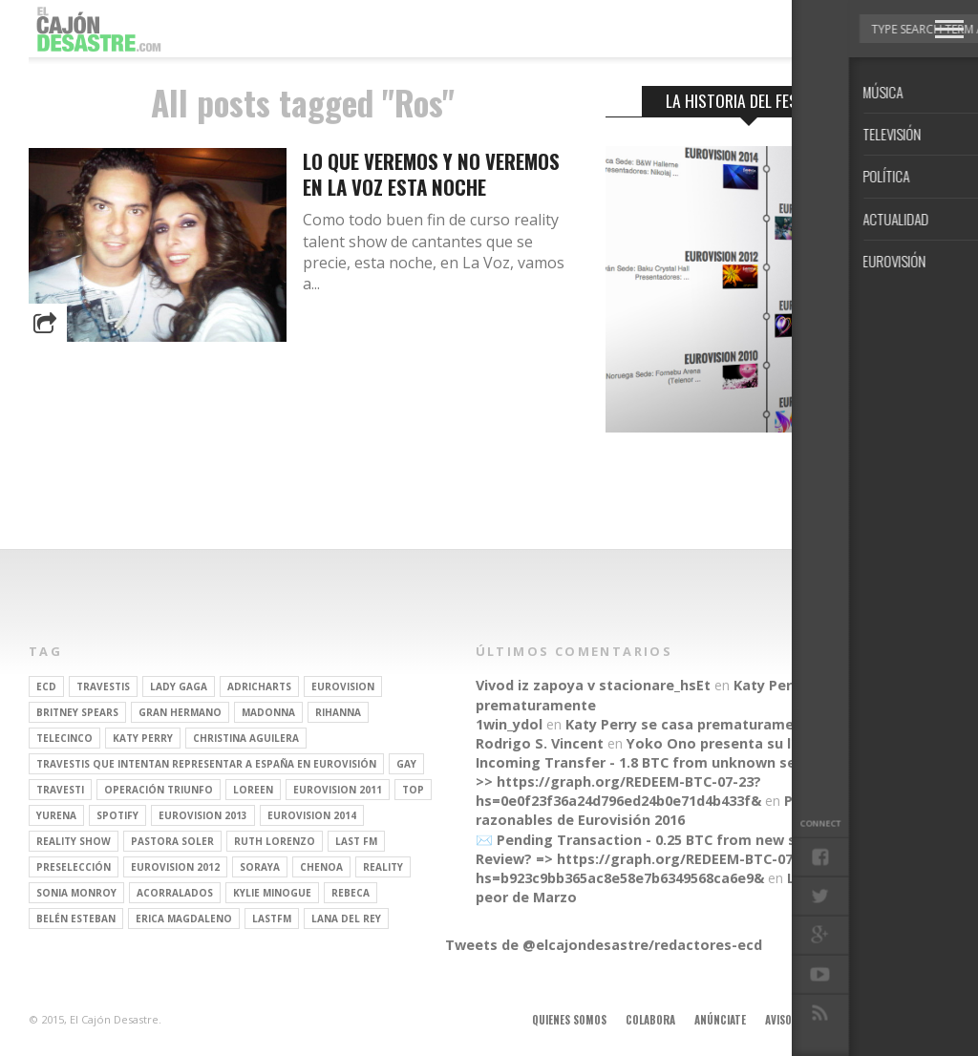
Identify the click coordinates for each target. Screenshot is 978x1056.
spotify (117, 815)
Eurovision (342, 686)
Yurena (56, 815)
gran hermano (180, 712)
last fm (356, 841)
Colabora (650, 1019)
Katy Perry (143, 738)
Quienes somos (569, 1019)
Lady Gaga (178, 686)
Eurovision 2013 (203, 815)
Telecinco (64, 738)
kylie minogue (272, 892)
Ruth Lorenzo (274, 841)
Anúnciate (720, 1019)
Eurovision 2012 (175, 867)
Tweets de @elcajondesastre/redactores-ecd (603, 945)
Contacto (866, 1019)
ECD (46, 686)
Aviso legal (793, 1019)
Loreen (253, 789)
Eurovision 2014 (311, 815)
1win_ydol (509, 724)
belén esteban (76, 918)
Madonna (268, 712)
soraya (260, 867)
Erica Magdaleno (184, 918)
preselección (73, 867)
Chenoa (321, 867)
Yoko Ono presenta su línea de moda (756, 743)
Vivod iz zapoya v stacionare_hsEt (593, 685)
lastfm (271, 918)
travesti (60, 789)
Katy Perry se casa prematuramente (691, 724)
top (413, 789)
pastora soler (172, 841)
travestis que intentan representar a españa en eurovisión (206, 764)
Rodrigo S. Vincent (540, 743)
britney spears (77, 712)
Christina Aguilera (246, 738)
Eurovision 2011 (337, 789)
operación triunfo (158, 789)
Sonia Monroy (76, 892)
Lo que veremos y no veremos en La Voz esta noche (431, 174)
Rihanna (338, 712)
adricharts (259, 686)
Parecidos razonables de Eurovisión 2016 (664, 810)
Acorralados (175, 892)
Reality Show (73, 841)
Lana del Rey (346, 918)
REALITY (383, 867)
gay (406, 764)
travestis (103, 686)
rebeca (350, 892)
